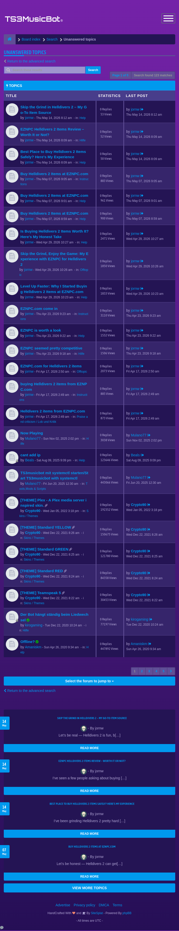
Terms (117, 906)
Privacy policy (84, 906)
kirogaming (33, 626)
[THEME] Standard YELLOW (45, 528)
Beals (29, 461)
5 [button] (163, 671)
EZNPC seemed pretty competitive (51, 348)
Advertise (63, 906)
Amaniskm (33, 648)
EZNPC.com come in (39, 309)
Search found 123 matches (153, 76)
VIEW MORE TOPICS (89, 888)
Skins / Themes (34, 538)
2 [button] (142, 671)
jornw (29, 118)
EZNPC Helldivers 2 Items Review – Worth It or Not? (91, 761)
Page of (120, 76)
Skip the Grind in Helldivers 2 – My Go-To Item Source (92, 718)
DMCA (104, 906)
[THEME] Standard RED (41, 571)
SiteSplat (96, 913)
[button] (171, 672)
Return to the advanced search (31, 62)
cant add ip (30, 455)
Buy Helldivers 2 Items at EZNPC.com (54, 174)
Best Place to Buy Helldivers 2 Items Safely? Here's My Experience (92, 804)
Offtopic (82, 372)
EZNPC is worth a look (40, 331)
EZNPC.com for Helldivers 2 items (51, 366)
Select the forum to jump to (89, 682)
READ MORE (89, 748)
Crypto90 (33, 511)
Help (83, 118)
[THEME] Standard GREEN (44, 549)
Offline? (27, 642)
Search (93, 70)
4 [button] (156, 671)
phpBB (127, 913)
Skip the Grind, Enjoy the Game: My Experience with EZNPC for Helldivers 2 (54, 259)
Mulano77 (33, 439)
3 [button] (149, 671)
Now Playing (31, 433)
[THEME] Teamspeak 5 (40, 593)
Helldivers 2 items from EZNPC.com (52, 411)
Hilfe (83, 140)
